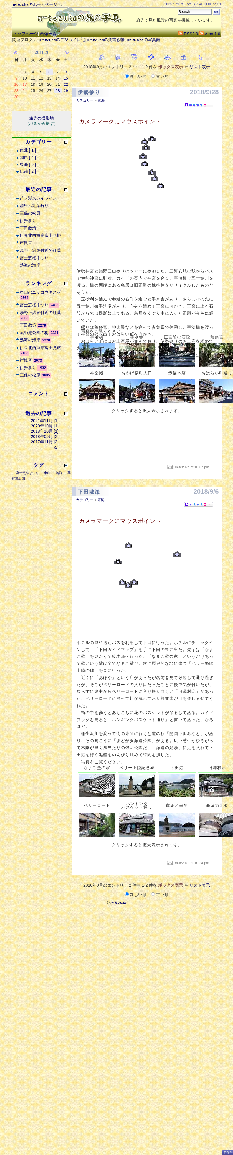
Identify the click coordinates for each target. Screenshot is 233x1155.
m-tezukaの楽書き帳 (106, 39)
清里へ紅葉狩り (34, 205)
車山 (47, 473)
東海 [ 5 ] (28, 164)
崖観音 (26, 242)
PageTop (227, 1152)
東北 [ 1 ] (28, 150)
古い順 (159, 76)
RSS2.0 (188, 34)
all (56, 447)
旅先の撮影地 (41, 118)
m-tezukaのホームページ (35, 4)
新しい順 (136, 76)
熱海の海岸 (30, 265)
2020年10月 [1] (44, 426)
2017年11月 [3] (44, 441)
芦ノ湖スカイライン (38, 198)
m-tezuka (118, 902)
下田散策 (89, 492)
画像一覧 (48, 33)
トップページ (25, 33)
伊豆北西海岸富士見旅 (40, 235)
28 (57, 90)
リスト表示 (199, 67)
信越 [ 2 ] (28, 171)
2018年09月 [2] (44, 436)
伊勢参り (89, 92)
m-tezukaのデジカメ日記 (62, 39)
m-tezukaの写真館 (143, 39)
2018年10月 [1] (44, 431)
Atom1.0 (209, 34)
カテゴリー (85, 100)
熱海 (59, 473)
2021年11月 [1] (44, 420)
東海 (101, 100)
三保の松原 (30, 213)
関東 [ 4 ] (28, 157)
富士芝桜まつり (34, 257)
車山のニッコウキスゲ (40, 292)
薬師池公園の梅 (34, 332)
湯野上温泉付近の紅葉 (40, 250)
